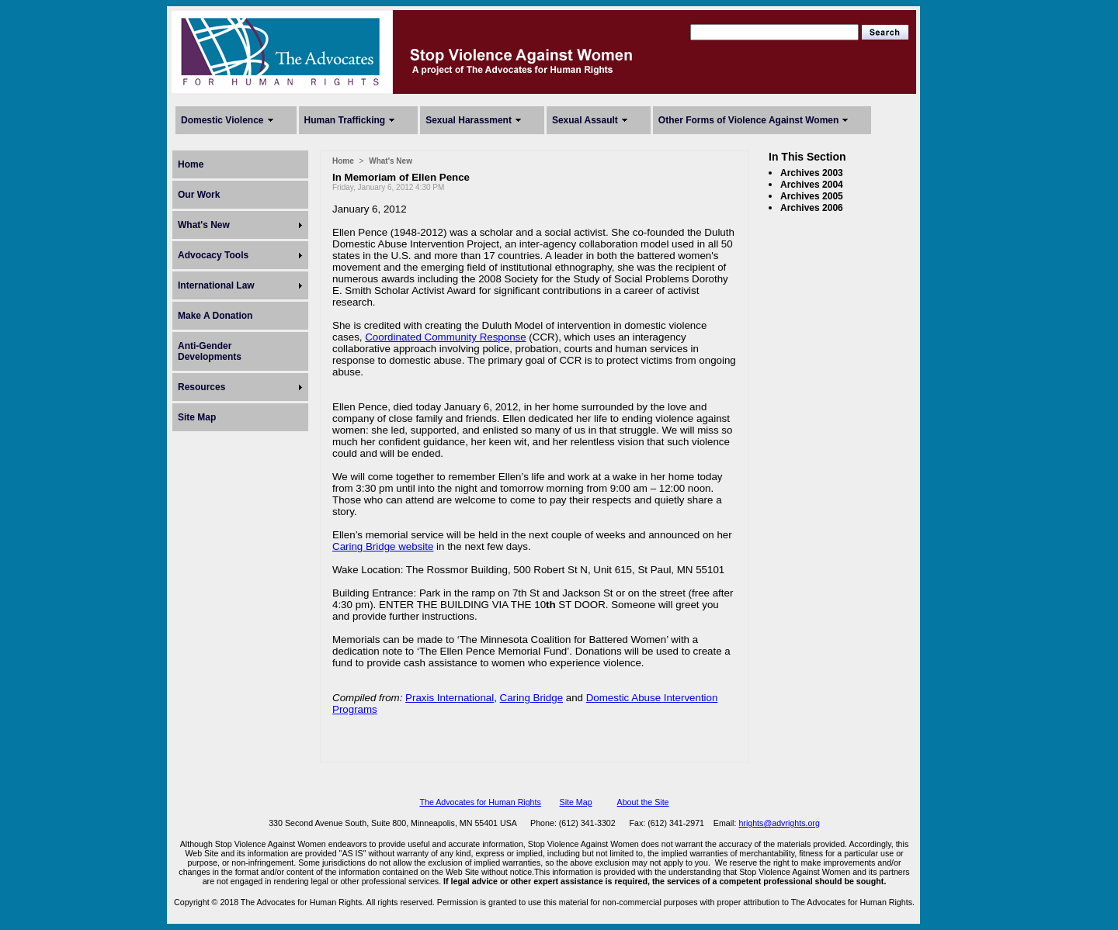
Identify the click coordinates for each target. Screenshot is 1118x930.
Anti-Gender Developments (209, 351)
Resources (201, 387)
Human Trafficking (345, 120)
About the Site (643, 802)
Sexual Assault (585, 120)
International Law (216, 285)
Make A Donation (215, 315)
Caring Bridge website (382, 546)
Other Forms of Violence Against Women (748, 120)
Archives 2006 (811, 207)
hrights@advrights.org (778, 823)
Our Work (199, 194)
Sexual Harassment (468, 120)
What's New (204, 225)
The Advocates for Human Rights (479, 802)
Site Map (197, 417)
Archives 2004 (811, 184)
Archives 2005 (811, 196)
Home (190, 164)
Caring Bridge (532, 698)
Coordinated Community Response (445, 337)
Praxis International (449, 698)
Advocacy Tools (213, 255)
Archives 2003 (811, 173)
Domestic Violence (222, 120)
